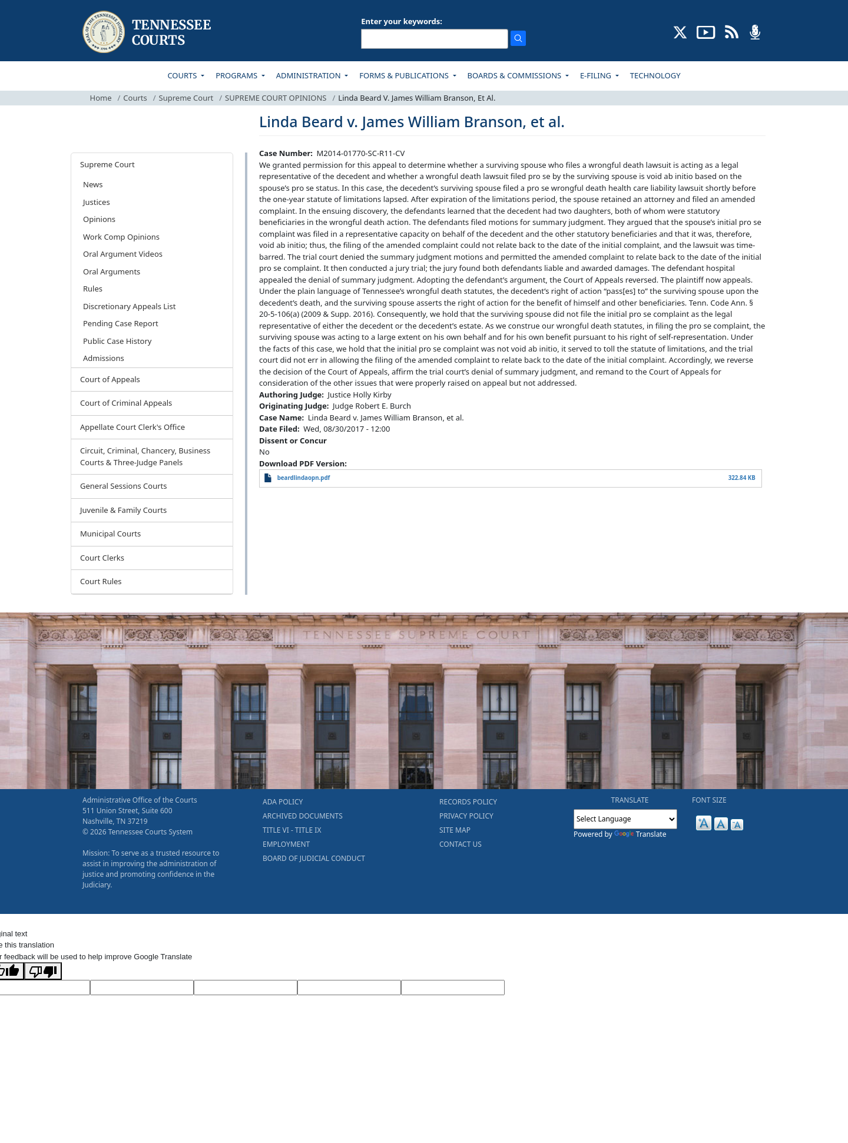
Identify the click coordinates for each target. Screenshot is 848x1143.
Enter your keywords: (401, 21)
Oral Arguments (111, 271)
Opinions (99, 219)
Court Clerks (102, 557)
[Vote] (453, 987)
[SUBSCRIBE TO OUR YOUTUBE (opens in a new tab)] (706, 31)
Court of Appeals (110, 379)
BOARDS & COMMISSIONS (516, 75)
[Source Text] (245, 987)
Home (101, 97)
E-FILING (597, 75)
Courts (135, 97)
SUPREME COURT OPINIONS (275, 97)
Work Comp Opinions (121, 236)
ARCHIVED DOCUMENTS (303, 816)
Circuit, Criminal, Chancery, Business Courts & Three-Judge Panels (145, 456)
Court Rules (101, 581)
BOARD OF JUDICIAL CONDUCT (314, 858)
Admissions (103, 358)
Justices (96, 202)
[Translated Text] (349, 987)
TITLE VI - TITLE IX (292, 830)
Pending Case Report (120, 323)
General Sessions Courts (123, 486)
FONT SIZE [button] (709, 800)
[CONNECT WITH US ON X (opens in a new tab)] (680, 31)
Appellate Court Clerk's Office (132, 427)
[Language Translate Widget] (625, 819)
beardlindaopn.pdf (303, 478)
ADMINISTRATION (309, 75)
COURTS (182, 75)
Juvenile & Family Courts (123, 510)
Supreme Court (186, 97)
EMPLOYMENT (286, 844)
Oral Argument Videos (123, 254)
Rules (92, 288)
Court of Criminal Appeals (126, 402)
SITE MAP (455, 830)
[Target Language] (142, 987)
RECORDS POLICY (468, 802)
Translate (640, 834)
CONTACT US (460, 844)
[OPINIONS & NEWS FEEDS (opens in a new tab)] (731, 31)
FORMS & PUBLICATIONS (404, 75)
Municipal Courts (110, 533)
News (92, 184)
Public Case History (117, 341)
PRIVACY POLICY (466, 816)
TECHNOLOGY (655, 75)
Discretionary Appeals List (129, 306)
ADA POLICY (283, 802)
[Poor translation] (43, 971)
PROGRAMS (237, 75)
